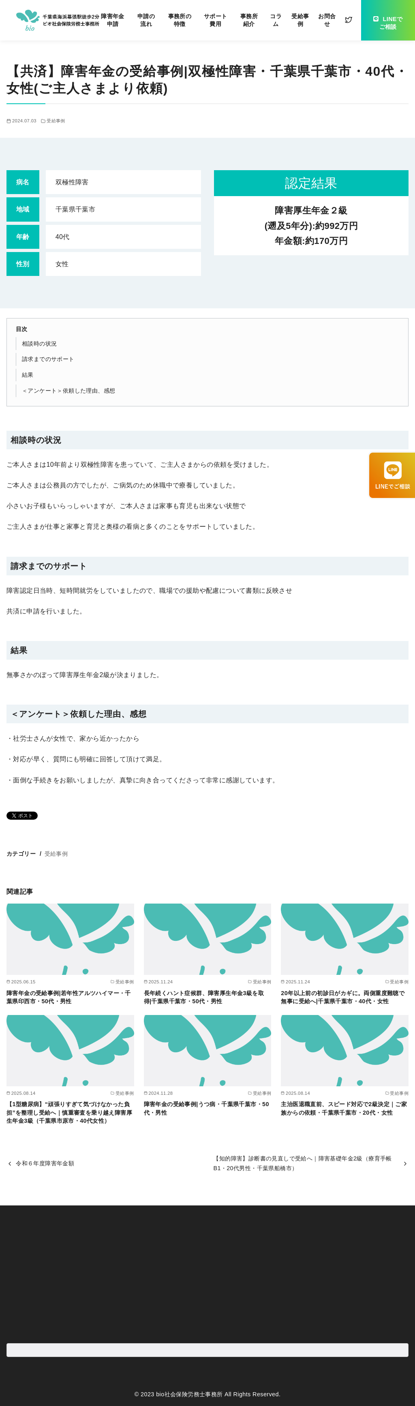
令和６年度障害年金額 (45, 1163)
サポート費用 (215, 20)
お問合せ (327, 20)
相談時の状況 (39, 343)
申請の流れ (146, 20)
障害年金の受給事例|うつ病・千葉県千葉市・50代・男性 (206, 1108)
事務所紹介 (249, 20)
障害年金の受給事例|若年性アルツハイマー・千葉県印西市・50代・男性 (68, 997)
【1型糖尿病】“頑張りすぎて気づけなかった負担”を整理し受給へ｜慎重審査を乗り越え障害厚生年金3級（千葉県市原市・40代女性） (69, 1112)
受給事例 (300, 20)
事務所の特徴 (180, 20)
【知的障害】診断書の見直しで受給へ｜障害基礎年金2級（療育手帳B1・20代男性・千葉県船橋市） (302, 1163)
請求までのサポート (48, 359)
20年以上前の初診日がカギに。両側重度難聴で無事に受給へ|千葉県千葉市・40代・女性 (342, 997)
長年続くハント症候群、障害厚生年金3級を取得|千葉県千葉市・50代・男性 (204, 997)
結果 (28, 375)
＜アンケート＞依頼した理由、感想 (68, 390)
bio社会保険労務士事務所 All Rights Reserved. (218, 1394)
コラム (276, 20)
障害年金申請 (112, 20)
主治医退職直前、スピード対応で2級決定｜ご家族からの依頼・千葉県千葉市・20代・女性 (344, 1108)
